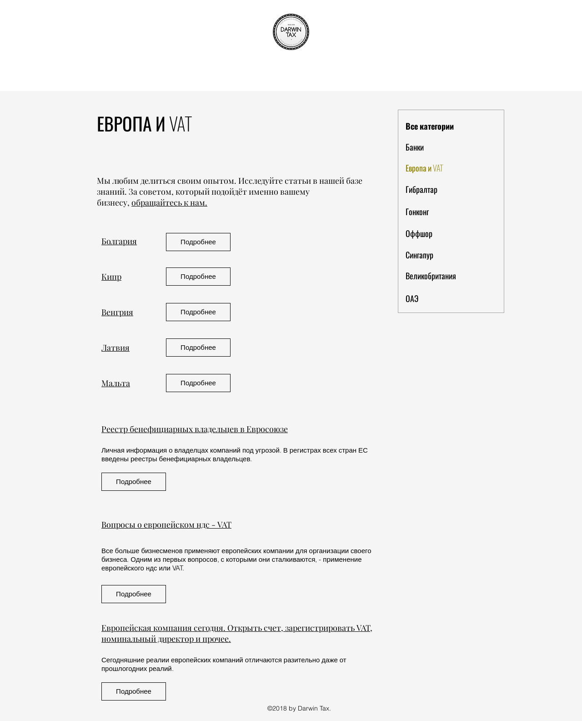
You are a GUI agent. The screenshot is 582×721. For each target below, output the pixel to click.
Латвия (115, 347)
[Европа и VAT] (438, 168)
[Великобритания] (438, 276)
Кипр (111, 276)
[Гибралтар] (438, 190)
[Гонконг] (438, 212)
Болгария (119, 241)
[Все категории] (438, 126)
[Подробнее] (198, 242)
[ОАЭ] (438, 299)
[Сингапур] (438, 255)
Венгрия (117, 312)
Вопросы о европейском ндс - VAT (166, 524)
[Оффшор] (438, 234)
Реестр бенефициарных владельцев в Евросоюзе (194, 429)
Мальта (115, 383)
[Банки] (438, 147)
